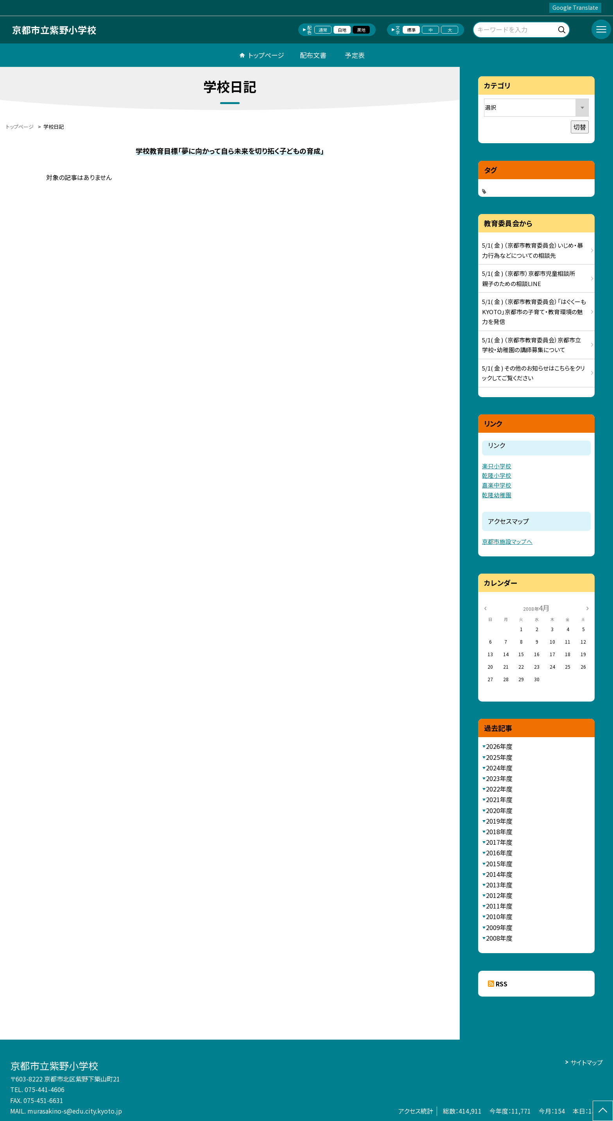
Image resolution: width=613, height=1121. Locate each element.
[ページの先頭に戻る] (603, 1111)
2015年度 (499, 863)
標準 (411, 30)
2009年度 (499, 927)
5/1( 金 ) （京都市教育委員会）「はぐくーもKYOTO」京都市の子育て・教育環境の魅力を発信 (534, 311)
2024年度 (499, 767)
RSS (501, 983)
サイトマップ (586, 1062)
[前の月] (485, 607)
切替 (580, 126)
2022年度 (499, 789)
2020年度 (499, 810)
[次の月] (587, 607)
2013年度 (499, 884)
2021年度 (499, 799)
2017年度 (499, 842)
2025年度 (499, 757)
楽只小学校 (496, 466)
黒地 (361, 30)
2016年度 (499, 852)
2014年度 (499, 874)
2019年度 (499, 821)
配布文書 (313, 55)
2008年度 (499, 938)
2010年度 (499, 916)
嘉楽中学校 (496, 485)
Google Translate (575, 7)
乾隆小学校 (496, 475)
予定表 (355, 55)
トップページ (266, 55)
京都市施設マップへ (507, 541)
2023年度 (499, 778)
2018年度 (499, 831)
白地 (342, 30)
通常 (323, 30)
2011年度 (499, 905)
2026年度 (499, 746)
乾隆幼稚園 (496, 495)
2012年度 (499, 895)
